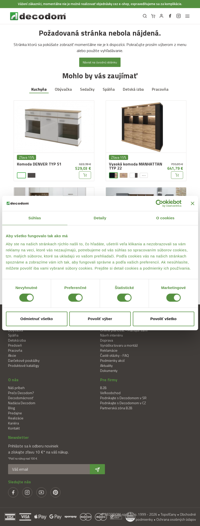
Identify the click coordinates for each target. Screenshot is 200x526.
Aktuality (106, 365)
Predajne (15, 413)
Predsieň (15, 345)
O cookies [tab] (165, 218)
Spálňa (109, 89)
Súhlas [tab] (34, 218)
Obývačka (63, 89)
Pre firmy (108, 380)
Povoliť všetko (163, 319)
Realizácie (15, 418)
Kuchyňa (39, 89)
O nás (13, 380)
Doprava (106, 340)
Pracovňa (160, 89)
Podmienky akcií (112, 360)
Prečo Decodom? (21, 392)
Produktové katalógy (23, 365)
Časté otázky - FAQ (114, 355)
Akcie (12, 355)
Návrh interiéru (111, 335)
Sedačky (87, 89)
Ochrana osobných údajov (176, 519)
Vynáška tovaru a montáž (119, 345)
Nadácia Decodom (21, 402)
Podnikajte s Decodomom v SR (123, 397)
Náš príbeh (16, 387)
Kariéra (13, 423)
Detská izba (133, 89)
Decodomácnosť (20, 397)
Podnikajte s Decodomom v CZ (123, 402)
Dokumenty (109, 370)
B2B (103, 387)
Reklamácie (109, 350)
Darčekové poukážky (24, 360)
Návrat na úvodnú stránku (100, 62)
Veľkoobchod (110, 392)
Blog (11, 408)
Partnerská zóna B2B (116, 408)
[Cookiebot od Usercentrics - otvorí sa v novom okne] (159, 203)
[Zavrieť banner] (192, 203)
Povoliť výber (100, 319)
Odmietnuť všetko (36, 319)
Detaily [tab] (100, 218)
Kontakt (14, 428)
